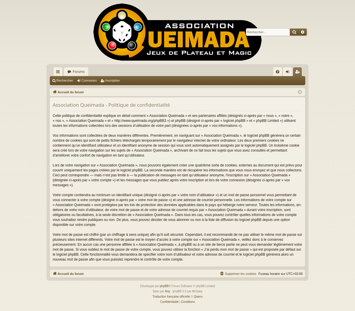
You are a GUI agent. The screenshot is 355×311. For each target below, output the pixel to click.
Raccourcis (59, 73)
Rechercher (64, 80)
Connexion (89, 80)
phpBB (164, 286)
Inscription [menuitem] (299, 73)
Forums (79, 72)
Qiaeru (198, 296)
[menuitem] (277, 71)
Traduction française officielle (171, 296)
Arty (167, 291)
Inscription (112, 80)
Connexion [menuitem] (289, 73)
